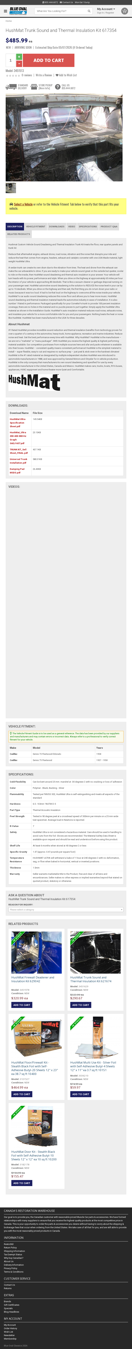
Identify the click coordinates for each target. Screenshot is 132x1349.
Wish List (8, 1332)
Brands (7, 1301)
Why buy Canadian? (13, 1258)
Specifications (88, 226)
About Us (8, 1261)
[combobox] (66, 909)
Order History (10, 1328)
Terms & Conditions (13, 1271)
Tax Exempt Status (13, 1254)
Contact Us (66, 2)
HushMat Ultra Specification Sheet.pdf (17, 423)
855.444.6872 (50, 2)
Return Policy (10, 1247)
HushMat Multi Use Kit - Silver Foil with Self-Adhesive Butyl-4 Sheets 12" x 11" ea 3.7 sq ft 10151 (93, 1066)
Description (14, 226)
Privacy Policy (10, 1268)
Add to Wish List (66, 75)
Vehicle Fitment (35, 226)
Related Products (18, 234)
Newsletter (9, 1335)
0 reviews (27, 75)
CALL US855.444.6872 (68, 86)
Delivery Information (14, 1265)
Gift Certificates (11, 1305)
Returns (8, 1288)
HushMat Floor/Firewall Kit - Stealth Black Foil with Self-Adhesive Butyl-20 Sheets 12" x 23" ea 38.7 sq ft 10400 (34, 1068)
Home (9, 21)
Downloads (56, 226)
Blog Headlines (11, 1312)
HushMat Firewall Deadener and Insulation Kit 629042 (32, 979)
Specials (8, 1308)
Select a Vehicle (23, 204)
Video (71, 226)
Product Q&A (109, 226)
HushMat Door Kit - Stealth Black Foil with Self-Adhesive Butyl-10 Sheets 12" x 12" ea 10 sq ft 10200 (34, 1155)
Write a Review (44, 75)
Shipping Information (14, 1251)
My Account (10, 1325)
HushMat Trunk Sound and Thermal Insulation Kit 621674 (90, 979)
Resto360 (8, 1244)
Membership (10, 1338)
